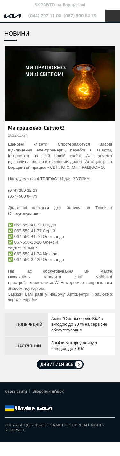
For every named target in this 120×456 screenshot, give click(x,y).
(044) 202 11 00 (44, 15)
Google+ (26, 401)
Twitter (17, 401)
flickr (53, 401)
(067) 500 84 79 (80, 15)
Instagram (44, 401)
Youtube (35, 401)
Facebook (8, 401)
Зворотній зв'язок (48, 391)
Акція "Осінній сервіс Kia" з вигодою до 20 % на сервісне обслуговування (79, 324)
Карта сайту (16, 391)
